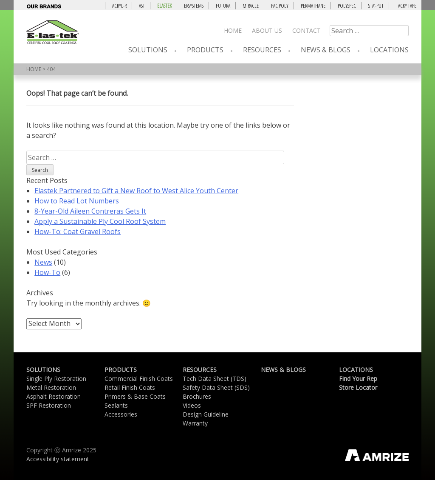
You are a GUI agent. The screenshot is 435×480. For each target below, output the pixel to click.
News (43, 262)
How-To (47, 272)
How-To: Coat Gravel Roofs (77, 231)
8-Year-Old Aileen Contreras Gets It (90, 211)
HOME (33, 69)
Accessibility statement (57, 459)
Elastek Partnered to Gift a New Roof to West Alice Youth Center (136, 190)
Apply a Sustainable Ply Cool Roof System (100, 221)
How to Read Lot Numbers (76, 201)
